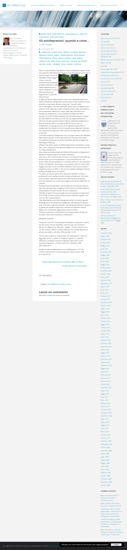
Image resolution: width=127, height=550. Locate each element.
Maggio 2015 (105, 324)
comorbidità (74, 52)
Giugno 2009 (105, 460)
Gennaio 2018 (105, 280)
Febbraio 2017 (106, 296)
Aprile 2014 (104, 337)
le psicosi (104, 82)
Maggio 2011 (105, 394)
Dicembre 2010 (106, 410)
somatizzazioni (106, 94)
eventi (103, 66)
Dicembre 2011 (106, 381)
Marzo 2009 (105, 469)
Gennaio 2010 (105, 438)
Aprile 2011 (104, 397)
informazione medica (57, 37)
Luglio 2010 (104, 419)
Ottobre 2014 (105, 331)
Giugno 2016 (105, 309)
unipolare (70, 64)
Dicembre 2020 (106, 252)
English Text (105, 63)
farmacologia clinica (71, 34)
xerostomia (77, 64)
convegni (104, 42)
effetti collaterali (79, 55)
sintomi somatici (106, 91)
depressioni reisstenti (46, 55)
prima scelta (66, 61)
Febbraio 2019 (106, 268)
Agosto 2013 (105, 350)
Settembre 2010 (106, 416)
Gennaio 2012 (105, 378)
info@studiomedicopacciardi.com (59, 546)
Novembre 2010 (106, 413)
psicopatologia (106, 88)
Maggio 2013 (105, 353)
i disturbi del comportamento (111, 72)
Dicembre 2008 (106, 479)
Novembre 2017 (106, 284)
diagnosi (56, 55)
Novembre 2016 (106, 302)
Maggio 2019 (105, 265)
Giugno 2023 (105, 236)
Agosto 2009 (105, 454)
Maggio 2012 (105, 369)
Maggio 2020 (105, 255)
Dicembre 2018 (106, 271)
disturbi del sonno (107, 48)
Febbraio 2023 (106, 239)
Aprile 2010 (104, 429)
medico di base (56, 61)
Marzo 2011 (105, 400)
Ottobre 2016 (105, 306)
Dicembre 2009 (106, 441)
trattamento (105, 98)
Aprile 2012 (104, 372)
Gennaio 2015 (105, 328)
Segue (10, 58)
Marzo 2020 (105, 261)
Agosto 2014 (105, 334)
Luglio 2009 (104, 457)
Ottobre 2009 (105, 447)
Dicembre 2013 (106, 343)
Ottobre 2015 (105, 321)
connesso (50, 295)
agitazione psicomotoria (109, 38)
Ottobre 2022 (105, 243)
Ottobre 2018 (105, 274)
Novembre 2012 (106, 359)
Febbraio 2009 (106, 473)
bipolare (66, 52)
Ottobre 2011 (105, 384)
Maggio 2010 (105, 425)
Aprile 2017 (104, 290)
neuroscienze (105, 85)
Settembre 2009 (106, 451)
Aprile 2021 (104, 249)
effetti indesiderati (45, 58)
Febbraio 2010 (106, 435)
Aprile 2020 (104, 258)
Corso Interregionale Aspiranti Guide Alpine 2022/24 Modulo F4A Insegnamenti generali (111, 207)
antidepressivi (45, 52)
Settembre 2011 (106, 388)
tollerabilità (56, 64)
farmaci (61, 58)
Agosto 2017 (105, 287)
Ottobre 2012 (105, 362)
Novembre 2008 (106, 482)
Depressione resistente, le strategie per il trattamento (111, 524)
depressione (83, 52)
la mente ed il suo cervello (110, 79)
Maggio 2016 (105, 312)
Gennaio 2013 (105, 356)
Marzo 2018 (105, 277)
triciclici (63, 64)
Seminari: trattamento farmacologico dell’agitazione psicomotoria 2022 (111, 218)
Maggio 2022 (105, 246)
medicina (80, 58)
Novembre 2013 (106, 347)
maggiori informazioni (102, 544)
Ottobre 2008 (105, 485)
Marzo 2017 (105, 293)
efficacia (54, 58)
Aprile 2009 (104, 466)
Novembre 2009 (106, 444)
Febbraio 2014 (106, 340)
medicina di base (44, 61)
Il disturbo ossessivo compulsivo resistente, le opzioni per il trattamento (112, 532)
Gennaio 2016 (105, 318)
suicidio (49, 64)
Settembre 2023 (106, 233)
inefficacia (68, 58)
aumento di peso (56, 52)
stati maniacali (82, 61)
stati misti (42, 64)
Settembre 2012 (106, 365)
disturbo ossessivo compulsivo (111, 60)
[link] (122, 5)
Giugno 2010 (105, 422)
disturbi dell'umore (58, 34)
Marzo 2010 (105, 432)
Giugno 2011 (105, 391)
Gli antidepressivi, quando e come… (59, 284)
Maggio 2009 (105, 463)
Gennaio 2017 (105, 299)
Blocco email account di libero (111, 200)
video (102, 101)
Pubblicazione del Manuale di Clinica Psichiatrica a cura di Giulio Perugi (112, 183)
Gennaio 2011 (105, 406)
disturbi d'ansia (46, 34)
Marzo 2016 (105, 315)
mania (74, 58)
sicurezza (74, 61)
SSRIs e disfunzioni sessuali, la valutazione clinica (110, 497)
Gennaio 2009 (105, 476)
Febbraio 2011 (106, 403)
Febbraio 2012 (106, 375)
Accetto (116, 544)
